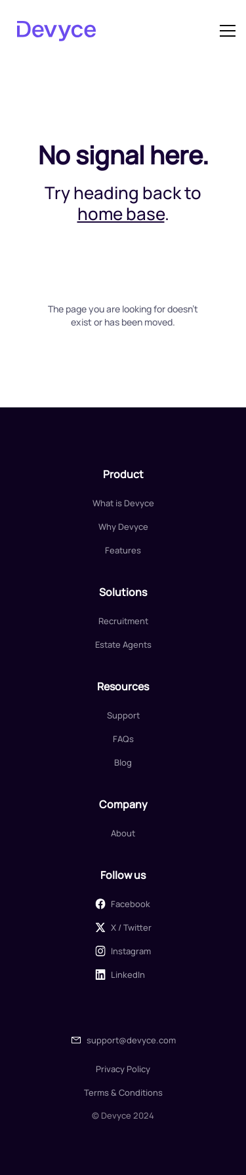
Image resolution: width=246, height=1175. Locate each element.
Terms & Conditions (123, 1092)
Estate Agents (123, 644)
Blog (123, 762)
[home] (115, 30)
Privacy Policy (123, 1069)
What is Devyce (123, 503)
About (123, 833)
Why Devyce (123, 526)
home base (121, 213)
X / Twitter (131, 927)
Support (123, 715)
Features (123, 550)
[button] (228, 30)
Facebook (130, 904)
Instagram (131, 951)
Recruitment (123, 621)
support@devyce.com (131, 1040)
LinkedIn (128, 974)
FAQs (123, 739)
